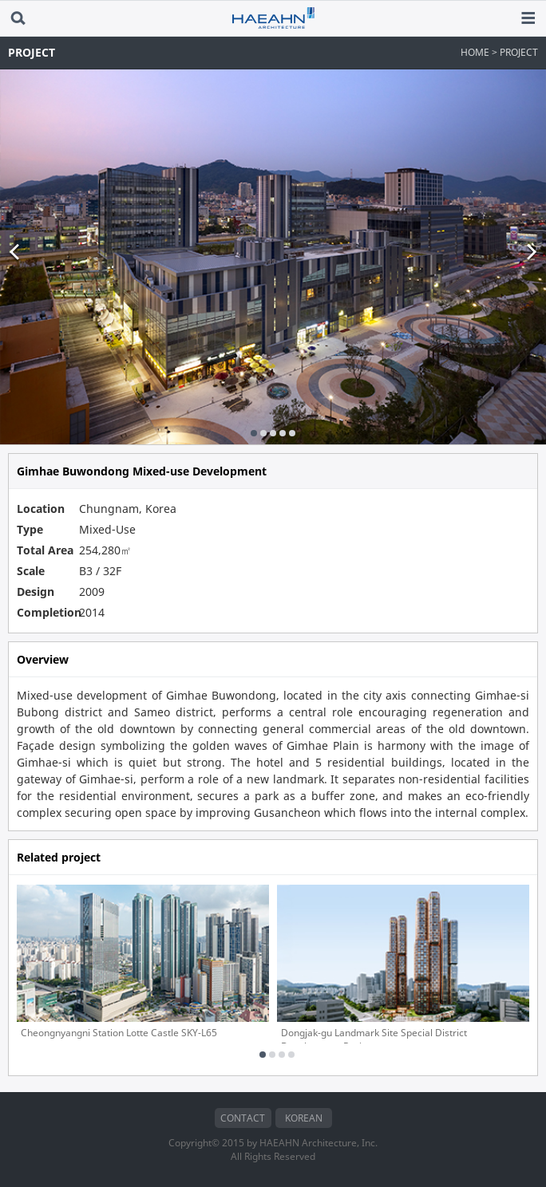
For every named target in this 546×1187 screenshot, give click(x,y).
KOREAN (303, 1118)
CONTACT (242, 1118)
